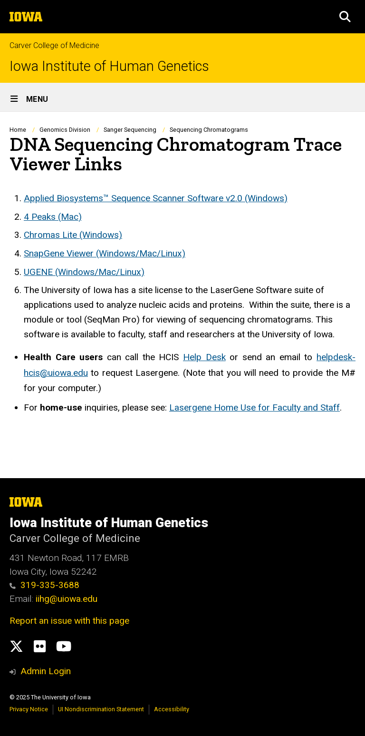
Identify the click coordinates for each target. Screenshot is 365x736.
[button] (345, 16)
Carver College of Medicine (54, 45)
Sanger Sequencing (130, 129)
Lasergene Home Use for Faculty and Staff (254, 407)
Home (18, 129)
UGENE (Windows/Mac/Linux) (84, 271)
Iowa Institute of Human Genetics (109, 66)
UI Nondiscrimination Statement (101, 709)
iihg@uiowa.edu (68, 598)
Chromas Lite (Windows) (73, 234)
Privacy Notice (29, 709)
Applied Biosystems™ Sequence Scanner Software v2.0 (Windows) (156, 198)
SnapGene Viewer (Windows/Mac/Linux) (104, 253)
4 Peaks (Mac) (53, 216)
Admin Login (45, 671)
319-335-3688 (44, 584)
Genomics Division (64, 129)
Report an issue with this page (69, 620)
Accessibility (171, 709)
